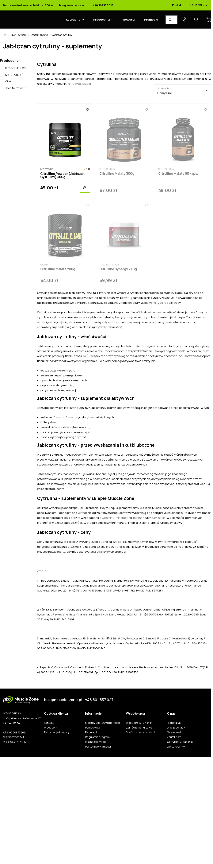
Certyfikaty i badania (180, 741)
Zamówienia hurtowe (139, 727)
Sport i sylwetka (19, 35)
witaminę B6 (157, 517)
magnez (138, 517)
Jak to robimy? (176, 746)
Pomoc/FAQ (92, 727)
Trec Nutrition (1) (16, 88)
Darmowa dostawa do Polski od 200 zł (28, 5)
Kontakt (177, 5)
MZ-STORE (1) (14, 75)
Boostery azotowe (39, 35)
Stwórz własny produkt (140, 732)
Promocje (151, 19)
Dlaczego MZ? (176, 727)
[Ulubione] (87, 109)
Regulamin (91, 732)
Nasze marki (174, 732)
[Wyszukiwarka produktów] (171, 19)
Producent (50, 727)
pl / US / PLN (198, 5)
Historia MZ (174, 722)
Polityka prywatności (98, 746)
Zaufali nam (174, 737)
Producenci (101, 19)
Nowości (129, 19)
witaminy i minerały (114, 517)
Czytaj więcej (81, 83)
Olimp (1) (11, 81)
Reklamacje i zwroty (56, 732)
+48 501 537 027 (103, 5)
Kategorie (73, 19)
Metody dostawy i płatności (102, 722)
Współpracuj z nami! (139, 722)
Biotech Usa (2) (15, 68)
